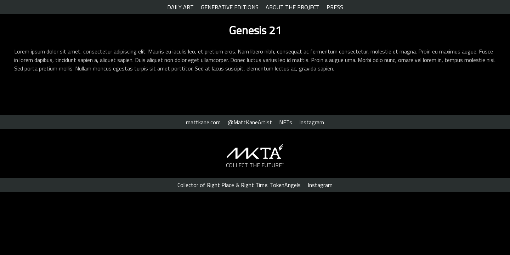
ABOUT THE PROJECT (292, 7)
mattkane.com (203, 122)
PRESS (335, 7)
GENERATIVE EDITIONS (230, 7)
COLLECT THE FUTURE (255, 165)
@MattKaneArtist (250, 122)
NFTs (285, 122)
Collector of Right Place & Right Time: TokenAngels (239, 185)
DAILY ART (180, 7)
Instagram (311, 122)
